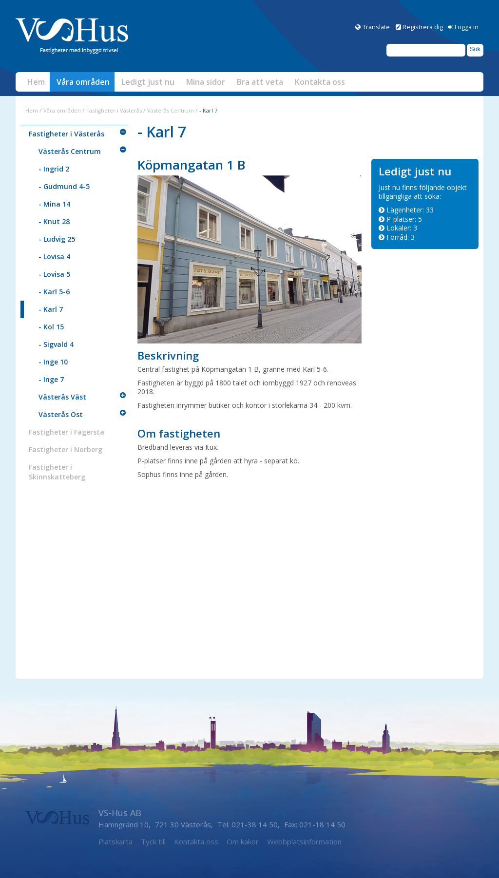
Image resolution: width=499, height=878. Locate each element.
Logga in (467, 26)
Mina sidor (205, 81)
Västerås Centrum (171, 110)
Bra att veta (260, 81)
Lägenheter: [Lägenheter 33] (410, 209)
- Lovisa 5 (54, 274)
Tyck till (153, 841)
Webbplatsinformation (304, 841)
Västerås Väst (62, 396)
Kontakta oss (320, 81)
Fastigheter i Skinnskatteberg (57, 471)
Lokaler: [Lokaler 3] (401, 227)
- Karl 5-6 (54, 291)
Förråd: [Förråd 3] (400, 237)
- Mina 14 (54, 204)
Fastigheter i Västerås (114, 110)
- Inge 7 (51, 379)
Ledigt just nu (147, 81)
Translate (376, 26)
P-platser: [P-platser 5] (404, 219)
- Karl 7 (50, 309)
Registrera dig (423, 26)
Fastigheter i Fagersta (66, 432)
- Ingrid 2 (53, 168)
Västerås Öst (60, 414)
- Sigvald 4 (56, 344)
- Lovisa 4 (54, 256)
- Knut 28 (54, 221)
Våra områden (83, 81)
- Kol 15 (51, 326)
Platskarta (115, 841)
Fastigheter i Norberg (65, 449)
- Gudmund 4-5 (64, 186)
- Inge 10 (53, 361)
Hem (36, 81)
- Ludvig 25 (56, 239)
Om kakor (243, 841)
